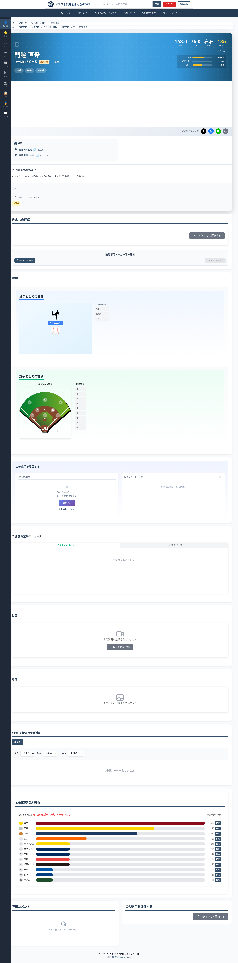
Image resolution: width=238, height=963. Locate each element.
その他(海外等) (59, 27)
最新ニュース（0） (72, 547)
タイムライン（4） (176, 547)
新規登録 (184, 4)
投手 (42, 23)
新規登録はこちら (73, 510)
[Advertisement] (124, 104)
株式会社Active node (121, 961)
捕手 (47, 23)
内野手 (53, 23)
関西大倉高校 (34, 150)
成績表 (26, 746)
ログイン (170, 4)
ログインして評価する (207, 235)
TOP (20, 23)
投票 (218, 827)
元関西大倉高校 (36, 62)
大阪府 (25, 203)
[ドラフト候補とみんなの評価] (73, 4)
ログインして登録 (124, 651)
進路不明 (32, 23)
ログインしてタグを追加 (35, 197)
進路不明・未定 (77, 27)
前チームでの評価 (36, 261)
